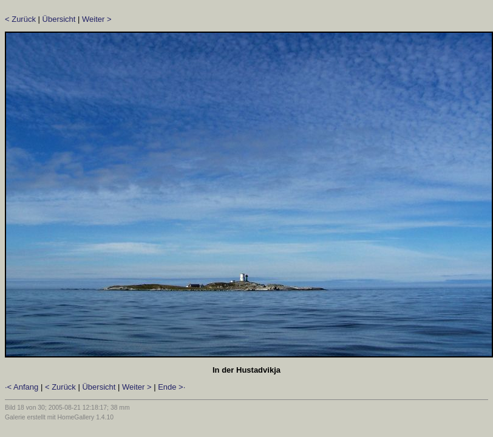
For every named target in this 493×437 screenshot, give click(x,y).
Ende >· (171, 386)
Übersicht (59, 19)
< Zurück (20, 19)
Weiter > (97, 19)
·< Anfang (21, 386)
